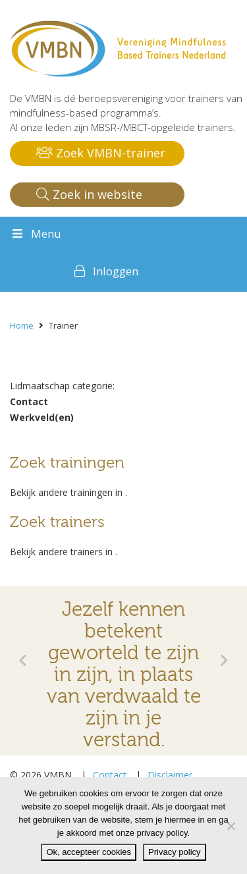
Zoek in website (89, 194)
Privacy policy (174, 852)
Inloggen (115, 271)
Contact (109, 775)
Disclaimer (170, 775)
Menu (35, 233)
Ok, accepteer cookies (88, 852)
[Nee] (230, 826)
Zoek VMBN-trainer (100, 153)
